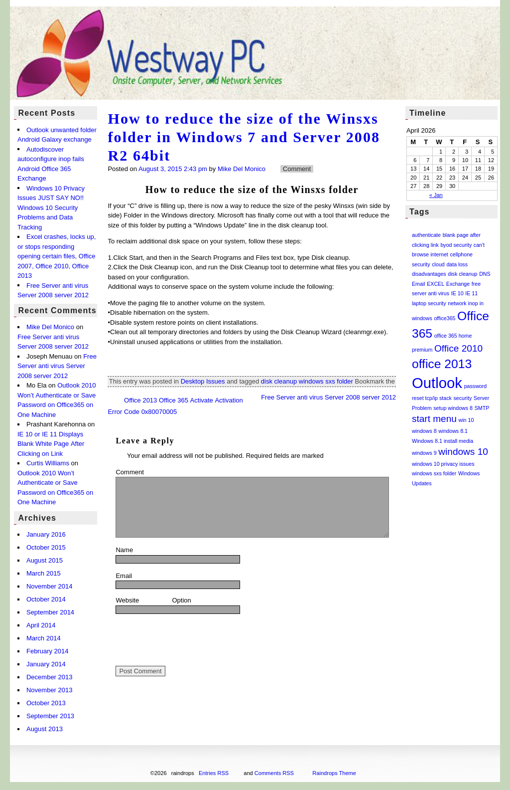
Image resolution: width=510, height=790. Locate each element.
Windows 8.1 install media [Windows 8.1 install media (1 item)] (442, 441)
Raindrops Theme (334, 773)
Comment (129, 472)
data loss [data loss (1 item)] (457, 264)
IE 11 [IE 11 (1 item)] (471, 293)
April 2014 (41, 625)
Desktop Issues (203, 381)
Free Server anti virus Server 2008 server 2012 (57, 366)
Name (149, 549)
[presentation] (191, 639)
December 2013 (49, 677)
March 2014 (43, 638)
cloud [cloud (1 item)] (438, 264)
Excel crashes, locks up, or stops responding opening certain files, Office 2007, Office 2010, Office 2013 (56, 256)
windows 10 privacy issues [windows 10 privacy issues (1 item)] (443, 464)
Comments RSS (274, 773)
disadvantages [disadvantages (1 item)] (429, 274)
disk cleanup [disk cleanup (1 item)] (462, 274)
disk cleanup (279, 381)
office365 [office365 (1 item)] (444, 318)
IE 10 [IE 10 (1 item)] (457, 293)
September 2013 (50, 716)
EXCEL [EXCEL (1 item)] (435, 284)
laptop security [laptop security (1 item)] (429, 303)
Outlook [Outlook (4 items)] (437, 383)
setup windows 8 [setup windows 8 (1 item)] (453, 408)
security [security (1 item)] (463, 398)
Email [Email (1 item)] (418, 284)
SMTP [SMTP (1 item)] (482, 408)
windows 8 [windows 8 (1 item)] (424, 431)
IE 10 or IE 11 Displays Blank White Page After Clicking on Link (50, 443)
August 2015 (44, 560)
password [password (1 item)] (475, 386)
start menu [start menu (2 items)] (434, 418)
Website (127, 600)
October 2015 (46, 547)
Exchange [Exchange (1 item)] (458, 284)
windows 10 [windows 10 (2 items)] (463, 451)
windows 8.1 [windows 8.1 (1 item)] (453, 431)
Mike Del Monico (241, 169)
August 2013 (44, 729)
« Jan (436, 195)
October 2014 (46, 599)
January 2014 (46, 664)
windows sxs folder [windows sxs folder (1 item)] (434, 473)
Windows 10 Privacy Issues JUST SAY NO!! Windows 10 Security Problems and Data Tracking (51, 208)
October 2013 (46, 703)
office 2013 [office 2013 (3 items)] (442, 364)
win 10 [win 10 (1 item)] (466, 420)
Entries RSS (214, 773)
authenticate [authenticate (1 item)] (426, 235)
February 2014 (47, 651)
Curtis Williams (47, 463)
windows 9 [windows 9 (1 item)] (424, 453)
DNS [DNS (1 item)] (485, 274)
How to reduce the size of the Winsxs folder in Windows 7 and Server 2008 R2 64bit (244, 137)
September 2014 (50, 612)
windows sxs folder (326, 381)
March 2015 (43, 573)
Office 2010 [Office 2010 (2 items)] (458, 348)
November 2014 (49, 586)
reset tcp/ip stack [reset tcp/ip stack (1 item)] (432, 398)
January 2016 (46, 534)
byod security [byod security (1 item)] (456, 245)
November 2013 (49, 690)
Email (148, 575)
